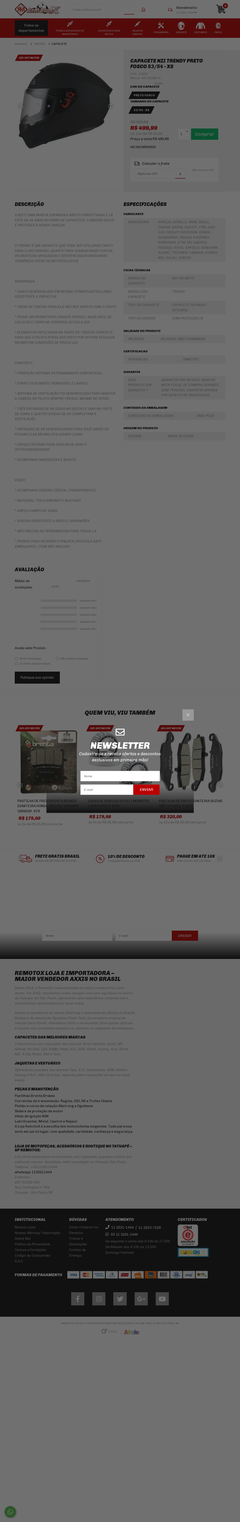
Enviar (146, 789)
